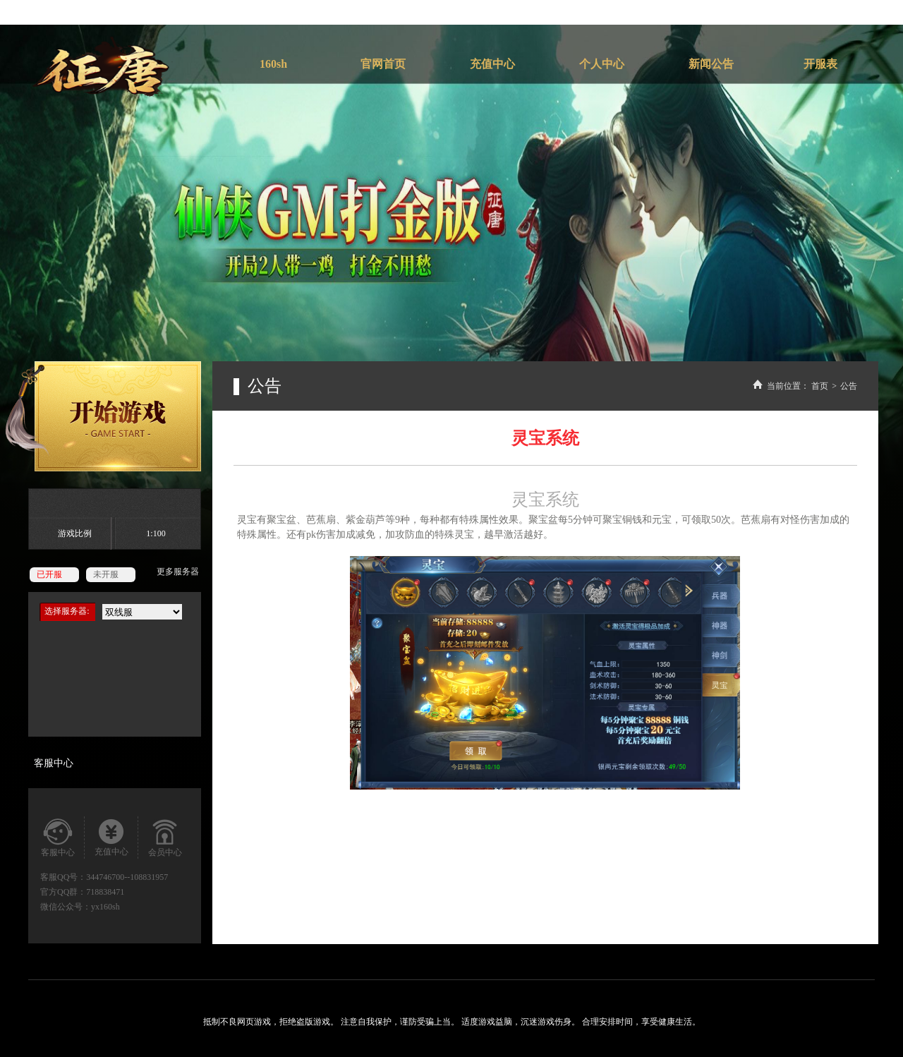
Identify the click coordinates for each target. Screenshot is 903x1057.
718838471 (105, 892)
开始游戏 (103, 416)
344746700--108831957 (127, 877)
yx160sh (105, 907)
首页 (819, 386)
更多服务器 (178, 571)
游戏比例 (75, 533)
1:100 (155, 533)
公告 (848, 386)
